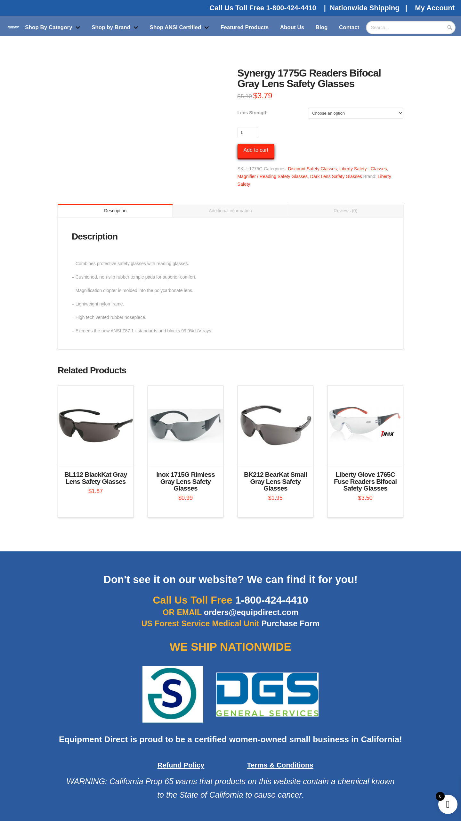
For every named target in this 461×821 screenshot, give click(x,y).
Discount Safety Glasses (312, 168)
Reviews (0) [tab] (345, 210)
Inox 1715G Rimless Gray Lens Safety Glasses (185, 481)
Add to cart (256, 150)
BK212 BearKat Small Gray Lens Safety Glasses (275, 481)
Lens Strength (253, 112)
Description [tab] (115, 210)
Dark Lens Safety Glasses (336, 176)
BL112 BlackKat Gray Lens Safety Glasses (95, 478)
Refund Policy (181, 765)
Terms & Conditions (280, 765)
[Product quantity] (248, 132)
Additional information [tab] (230, 210)
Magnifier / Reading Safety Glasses (273, 176)
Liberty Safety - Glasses (363, 168)
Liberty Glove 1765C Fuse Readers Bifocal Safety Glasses (365, 481)
